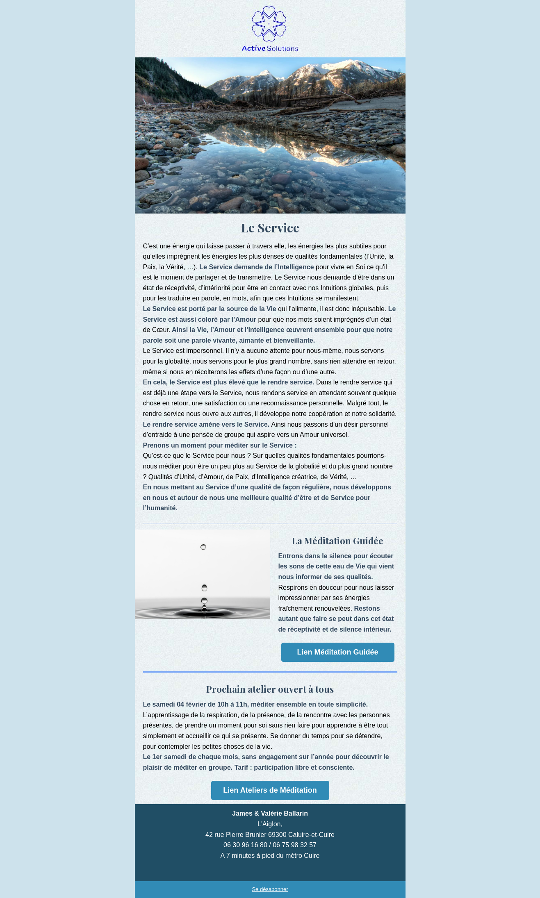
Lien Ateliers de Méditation (270, 790)
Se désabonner (270, 889)
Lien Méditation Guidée (337, 652)
